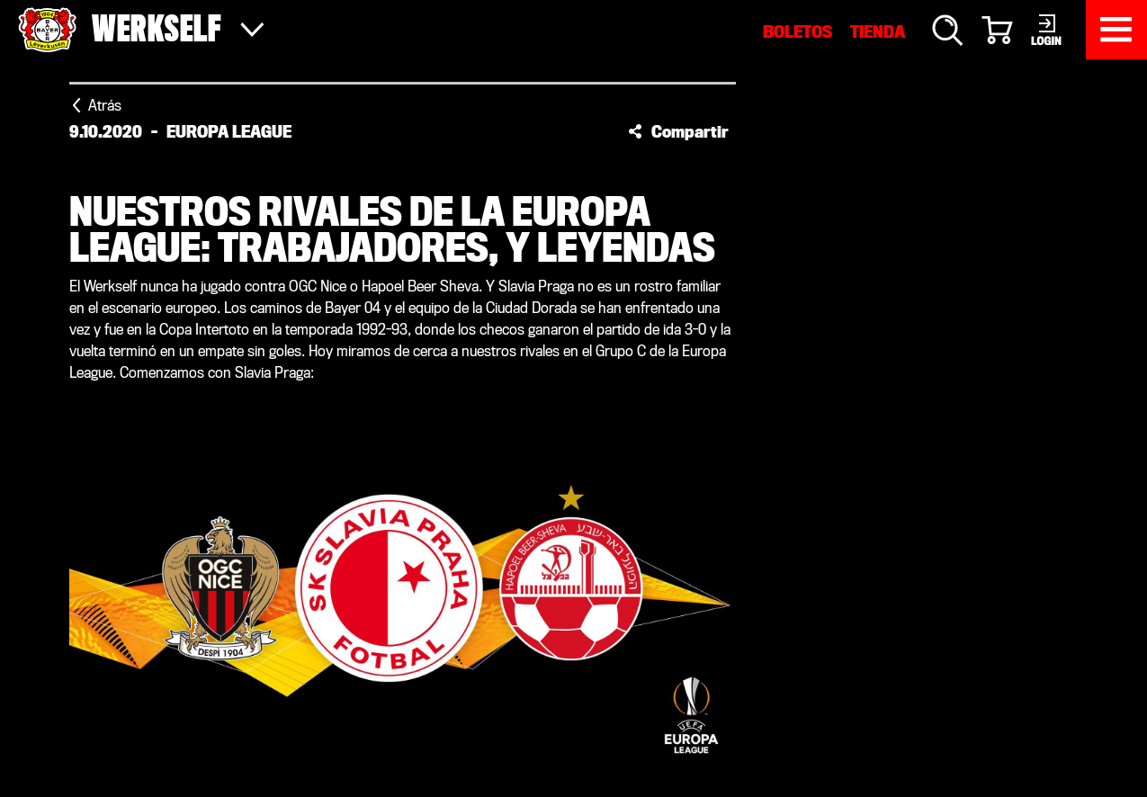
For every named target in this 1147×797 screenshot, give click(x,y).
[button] (678, 131)
